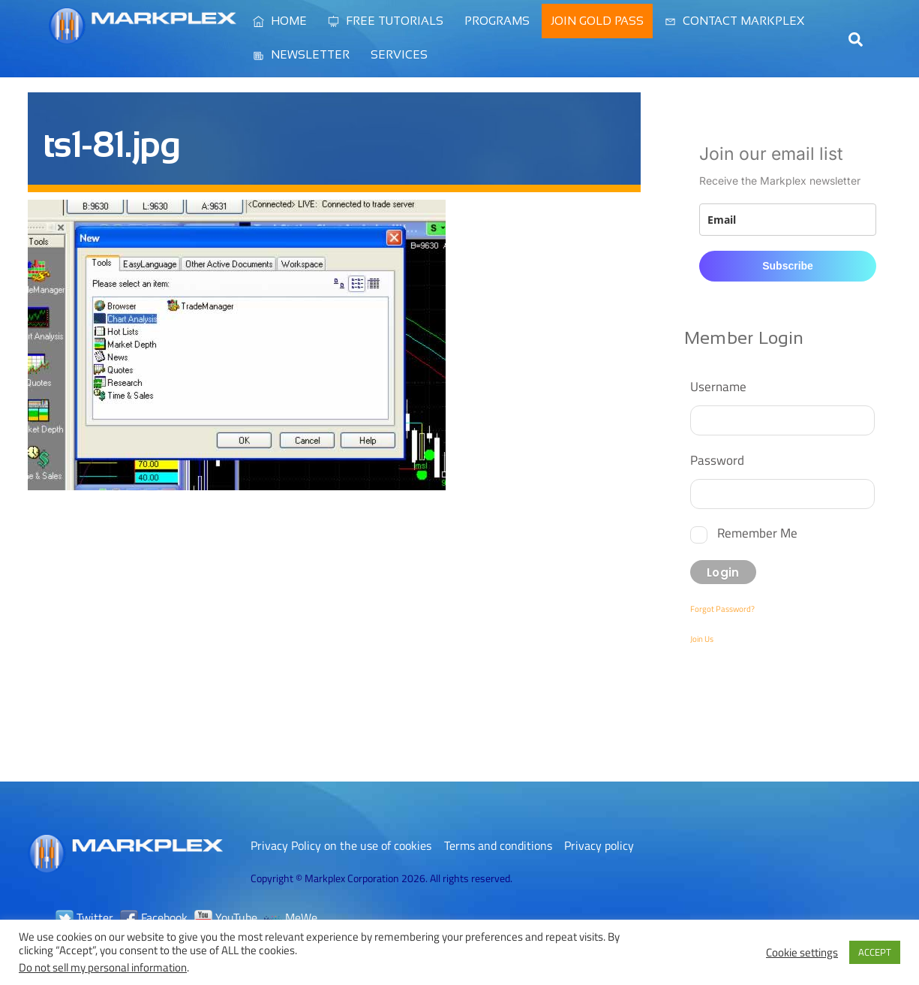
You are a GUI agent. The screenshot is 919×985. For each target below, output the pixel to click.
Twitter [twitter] (84, 917)
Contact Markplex (734, 20)
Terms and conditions (498, 845)
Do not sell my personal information (103, 967)
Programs (497, 20)
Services (399, 54)
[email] (787, 219)
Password (717, 459)
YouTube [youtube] (225, 917)
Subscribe (787, 266)
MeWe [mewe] (290, 917)
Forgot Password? (722, 609)
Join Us (701, 639)
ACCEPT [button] (874, 951)
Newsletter (301, 54)
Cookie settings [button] (802, 952)
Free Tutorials (385, 20)
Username (718, 386)
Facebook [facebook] (154, 917)
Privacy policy (599, 845)
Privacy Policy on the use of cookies (341, 845)
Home (280, 20)
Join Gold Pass (597, 20)
